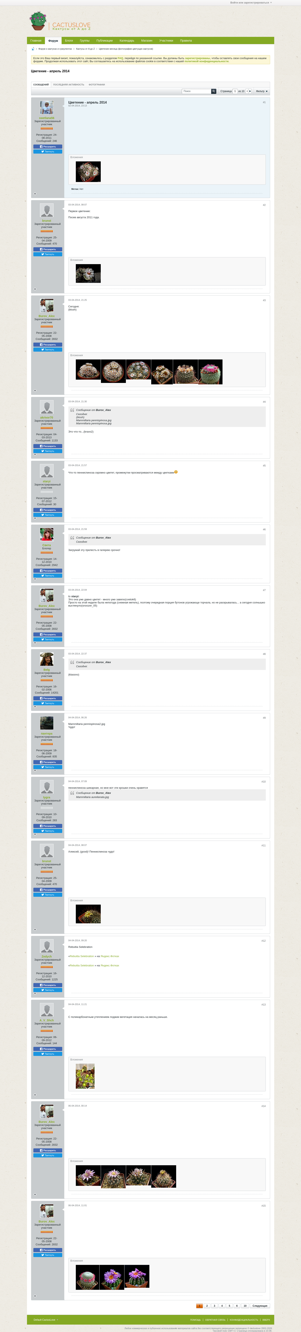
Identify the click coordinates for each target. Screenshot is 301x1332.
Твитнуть (47, 151)
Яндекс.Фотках (110, 956)
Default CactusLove (46, 1319)
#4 (264, 401)
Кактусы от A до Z (85, 49)
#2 (264, 205)
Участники (166, 40)
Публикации (104, 40)
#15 (263, 1205)
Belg (46, 669)
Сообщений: (44, 140)
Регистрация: (44, 134)
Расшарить (48, 146)
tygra (46, 797)
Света (46, 545)
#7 (264, 590)
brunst (46, 220)
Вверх (266, 1320)
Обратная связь (215, 1320)
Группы (85, 40)
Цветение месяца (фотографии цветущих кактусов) (126, 49)
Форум (53, 40)
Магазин (146, 40)
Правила (186, 40)
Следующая (260, 1305)
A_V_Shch (47, 1020)
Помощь (195, 1320)
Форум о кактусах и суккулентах (55, 49)
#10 (263, 781)
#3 (264, 300)
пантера (47, 733)
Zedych (47, 956)
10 (245, 1305)
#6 (264, 529)
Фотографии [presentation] (97, 84)
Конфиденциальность (244, 1320)
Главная (35, 40)
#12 (263, 940)
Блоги (69, 40)
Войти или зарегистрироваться (251, 2)
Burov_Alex (47, 316)
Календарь (127, 40)
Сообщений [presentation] (41, 84)
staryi (46, 481)
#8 (264, 654)
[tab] (41, 84)
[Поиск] (199, 91)
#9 (264, 717)
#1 (264, 102)
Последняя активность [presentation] (68, 84)
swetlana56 (46, 118)
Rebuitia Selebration (82, 956)
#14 (263, 1106)
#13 (263, 1004)
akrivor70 (46, 417)
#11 (263, 845)
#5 (264, 465)
